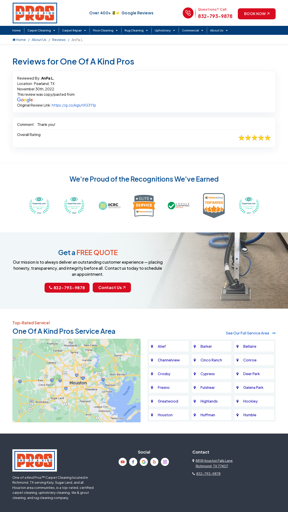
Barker (206, 346)
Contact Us (111, 287)
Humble (249, 414)
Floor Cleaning (103, 30)
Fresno (164, 387)
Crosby (164, 373)
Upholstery (163, 30)
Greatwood (168, 400)
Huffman (207, 414)
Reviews (59, 39)
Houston (165, 414)
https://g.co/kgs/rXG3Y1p (74, 105)
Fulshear (207, 387)
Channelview (169, 359)
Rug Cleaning (134, 30)
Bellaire (249, 346)
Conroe (249, 359)
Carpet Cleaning (39, 30)
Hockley (250, 400)
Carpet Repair (72, 30)
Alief (162, 346)
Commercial (190, 30)
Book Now (256, 13)
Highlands (209, 400)
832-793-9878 (215, 16)
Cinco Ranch (211, 359)
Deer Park (251, 373)
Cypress (207, 373)
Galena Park (253, 387)
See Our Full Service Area (251, 333)
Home (16, 30)
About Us (216, 30)
